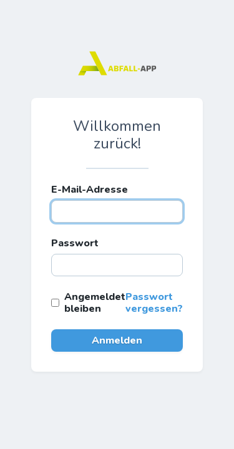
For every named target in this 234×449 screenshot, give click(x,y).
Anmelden (117, 340)
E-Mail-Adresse (89, 189)
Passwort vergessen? (154, 302)
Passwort (75, 243)
